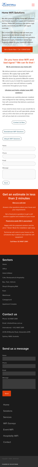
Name (4, 145)
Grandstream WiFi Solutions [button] (14, 131)
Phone (4, 153)
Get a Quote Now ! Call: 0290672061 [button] (17, 49)
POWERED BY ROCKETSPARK (10, 464)
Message (5, 168)
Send (6, 183)
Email (4, 160)
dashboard (16, 458)
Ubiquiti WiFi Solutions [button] (12, 139)
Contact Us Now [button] (19, 122)
